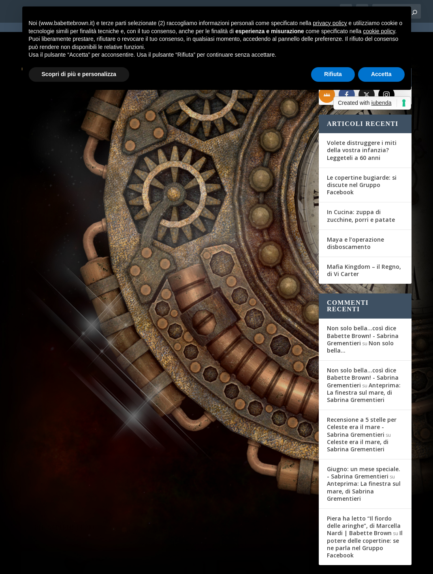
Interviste (120, 287)
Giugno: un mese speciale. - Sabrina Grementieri (363, 443)
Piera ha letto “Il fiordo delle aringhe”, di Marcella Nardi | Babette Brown (364, 496)
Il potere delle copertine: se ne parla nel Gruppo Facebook (365, 515)
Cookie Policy (245, 562)
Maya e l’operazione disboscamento (355, 213)
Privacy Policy (203, 562)
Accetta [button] (381, 74)
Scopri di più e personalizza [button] (79, 74)
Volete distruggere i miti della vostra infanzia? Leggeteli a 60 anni (362, 121)
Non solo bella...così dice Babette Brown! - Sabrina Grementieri (363, 306)
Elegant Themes (82, 562)
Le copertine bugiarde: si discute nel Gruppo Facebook (362, 156)
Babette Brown (52, 287)
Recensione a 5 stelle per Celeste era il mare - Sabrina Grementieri (362, 398)
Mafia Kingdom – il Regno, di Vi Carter (364, 241)
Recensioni (269, 301)
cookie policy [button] (379, 31)
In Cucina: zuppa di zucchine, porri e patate (361, 186)
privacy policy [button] (330, 23)
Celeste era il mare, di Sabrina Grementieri (357, 416)
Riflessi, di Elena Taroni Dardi (238, 288)
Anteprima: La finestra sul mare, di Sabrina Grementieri (364, 363)
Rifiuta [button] (333, 74)
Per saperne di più (64, 351)
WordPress (163, 562)
